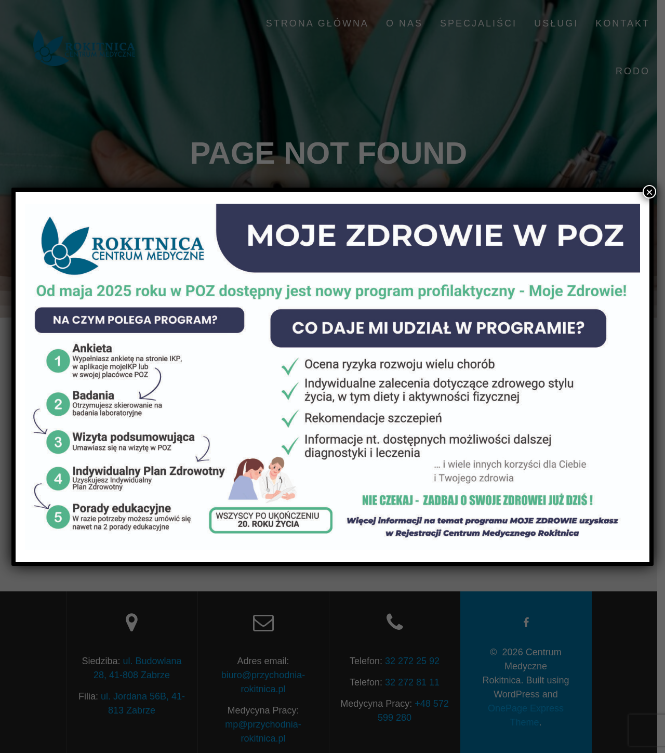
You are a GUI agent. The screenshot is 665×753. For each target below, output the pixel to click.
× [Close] (649, 192)
